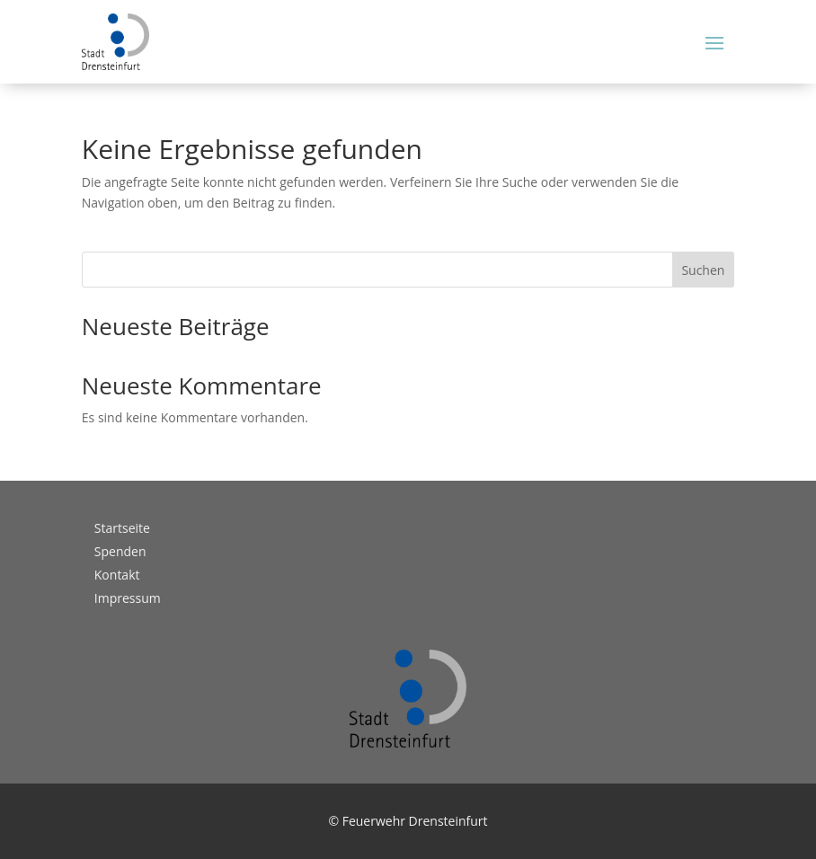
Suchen (702, 270)
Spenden (120, 551)
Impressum (127, 598)
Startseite (122, 527)
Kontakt (117, 574)
